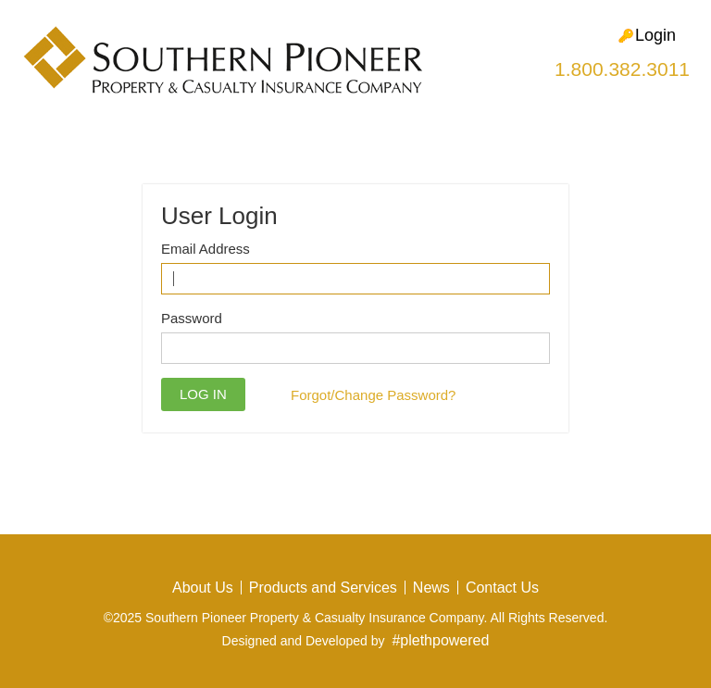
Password (191, 318)
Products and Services (323, 587)
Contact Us (502, 587)
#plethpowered (440, 640)
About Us (202, 587)
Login (647, 35)
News (431, 587)
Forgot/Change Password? (373, 395)
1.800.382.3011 (622, 69)
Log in (203, 394)
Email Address (205, 248)
